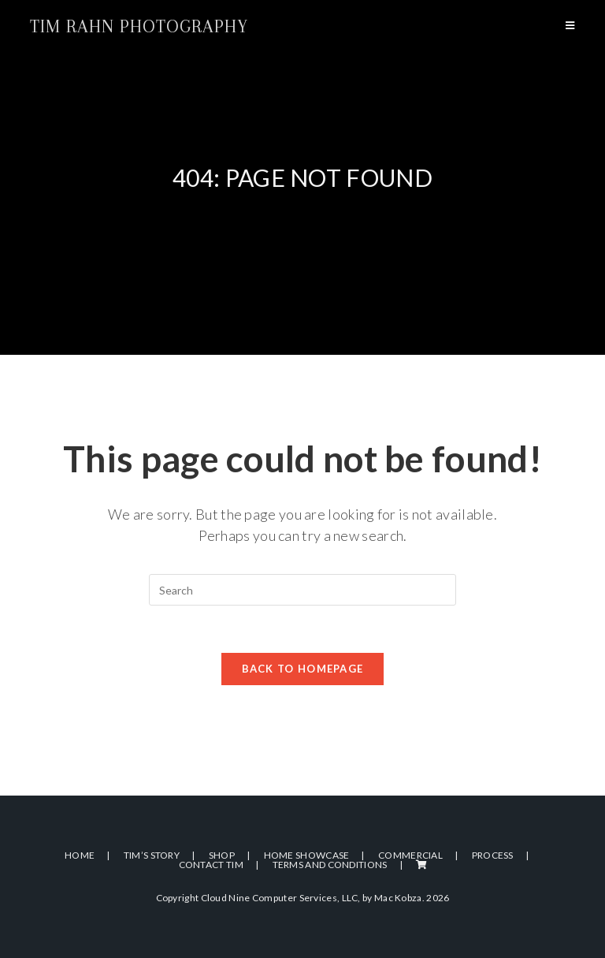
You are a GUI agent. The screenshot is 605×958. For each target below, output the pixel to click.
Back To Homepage (303, 668)
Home (80, 855)
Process (493, 855)
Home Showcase (307, 855)
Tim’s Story (152, 855)
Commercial (410, 855)
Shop (222, 855)
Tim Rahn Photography (139, 26)
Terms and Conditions (330, 864)
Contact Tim (211, 864)
